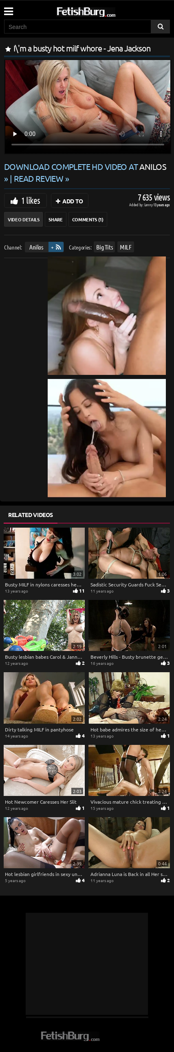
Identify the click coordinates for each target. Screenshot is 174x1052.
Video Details (23, 219)
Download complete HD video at (85, 166)
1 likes (30, 200)
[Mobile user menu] (8, 8)
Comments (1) (88, 219)
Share (55, 219)
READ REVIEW (39, 178)
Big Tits (104, 247)
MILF (126, 247)
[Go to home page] (101, 10)
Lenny (149, 204)
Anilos (36, 247)
